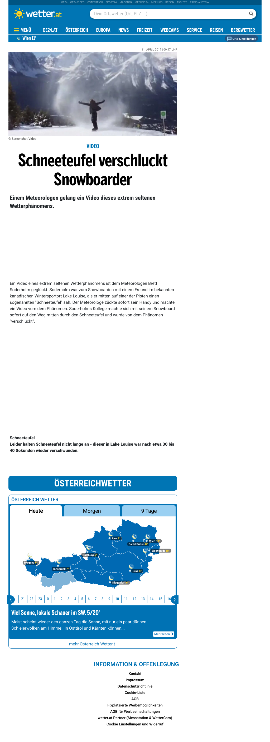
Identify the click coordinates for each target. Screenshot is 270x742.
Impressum (135, 680)
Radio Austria (199, 2)
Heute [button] (36, 511)
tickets (182, 2)
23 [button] (42, 599)
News (123, 30)
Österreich (95, 2)
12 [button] (136, 599)
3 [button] (70, 599)
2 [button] (63, 599)
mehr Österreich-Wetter (93, 643)
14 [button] (153, 599)
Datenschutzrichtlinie (135, 686)
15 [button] (162, 599)
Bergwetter (243, 30)
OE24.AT (50, 30)
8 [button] (104, 599)
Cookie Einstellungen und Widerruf (135, 724)
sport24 (111, 2)
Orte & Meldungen (241, 39)
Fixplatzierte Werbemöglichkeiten (134, 705)
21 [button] (25, 599)
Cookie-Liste (135, 693)
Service (194, 30)
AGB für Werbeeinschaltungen (135, 712)
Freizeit (144, 30)
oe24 (64, 2)
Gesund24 (141, 2)
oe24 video (77, 2)
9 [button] (111, 599)
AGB (135, 699)
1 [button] (56, 599)
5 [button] (84, 599)
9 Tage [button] (149, 511)
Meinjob (157, 2)
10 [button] (119, 599)
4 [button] (77, 599)
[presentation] (11, 599)
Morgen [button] (92, 511)
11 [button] (127, 599)
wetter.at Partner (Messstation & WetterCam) (135, 718)
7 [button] (97, 599)
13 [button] (145, 599)
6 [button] (90, 599)
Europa (103, 30)
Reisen (169, 2)
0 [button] (50, 599)
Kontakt (135, 674)
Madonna (126, 2)
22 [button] (33, 599)
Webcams (169, 30)
